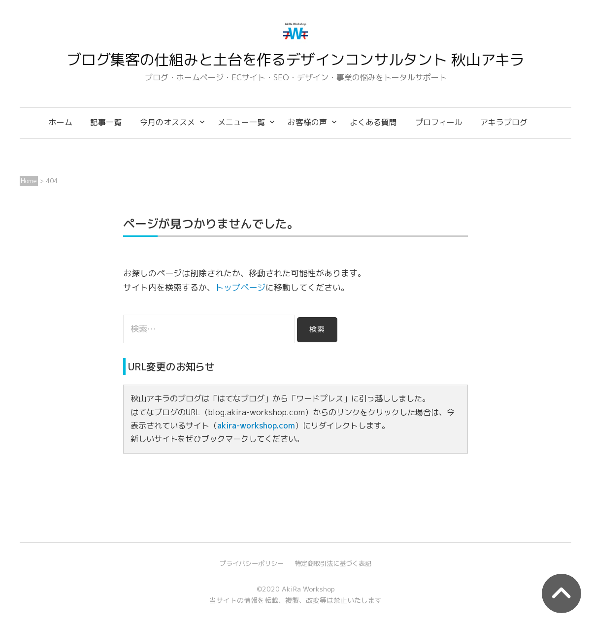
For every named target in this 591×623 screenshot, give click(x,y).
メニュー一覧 (241, 122)
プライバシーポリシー (252, 563)
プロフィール (438, 122)
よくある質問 (373, 122)
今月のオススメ (167, 122)
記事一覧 (106, 122)
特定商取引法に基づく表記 (333, 563)
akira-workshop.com (256, 425)
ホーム (60, 122)
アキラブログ (503, 122)
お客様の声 (307, 122)
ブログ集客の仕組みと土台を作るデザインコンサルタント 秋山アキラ (295, 59)
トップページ (240, 287)
